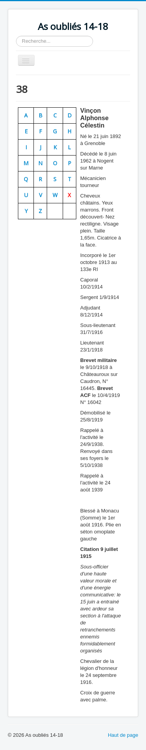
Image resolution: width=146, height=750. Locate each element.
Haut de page (123, 735)
